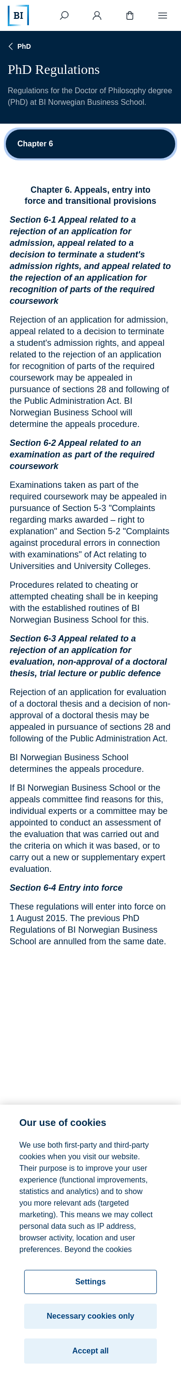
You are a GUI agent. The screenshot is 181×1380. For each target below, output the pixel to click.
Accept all (90, 1353)
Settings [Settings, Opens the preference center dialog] (90, 1284)
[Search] (64, 15)
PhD (18, 46)
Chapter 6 (35, 144)
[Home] (18, 15)
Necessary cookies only (90, 1318)
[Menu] (162, 15)
